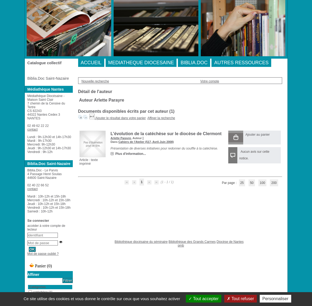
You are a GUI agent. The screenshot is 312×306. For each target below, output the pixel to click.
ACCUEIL (91, 62)
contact (32, 129)
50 (251, 183)
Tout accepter (204, 298)
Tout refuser (240, 298)
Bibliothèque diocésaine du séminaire (141, 242)
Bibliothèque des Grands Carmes (192, 242)
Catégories (37, 287)
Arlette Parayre (121, 138)
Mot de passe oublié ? (43, 254)
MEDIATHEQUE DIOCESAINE (141, 62)
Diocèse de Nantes (230, 242)
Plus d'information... (130, 154)
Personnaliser (275, 298)
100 (262, 183)
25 (242, 183)
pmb (181, 245)
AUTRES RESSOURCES (241, 62)
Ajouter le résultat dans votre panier (120, 118)
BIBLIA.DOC (194, 62)
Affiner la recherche (161, 118)
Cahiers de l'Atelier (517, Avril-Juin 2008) (146, 141)
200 (274, 183)
